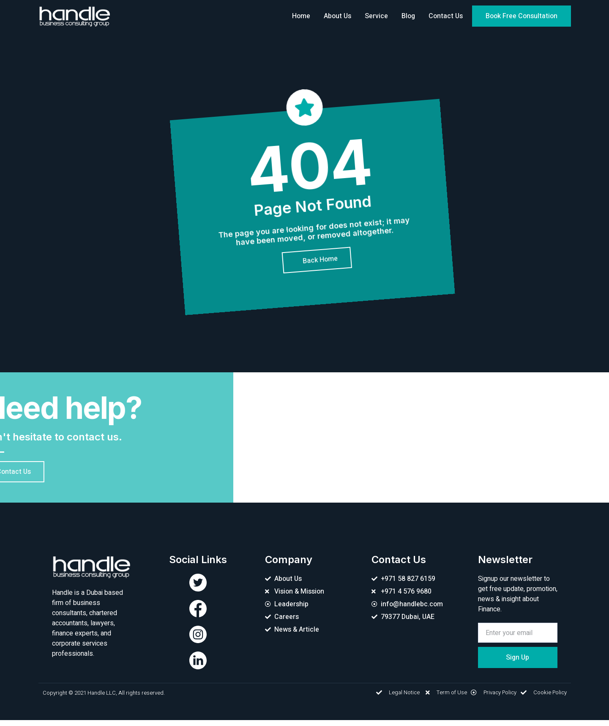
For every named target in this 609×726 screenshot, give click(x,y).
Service (376, 16)
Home (301, 16)
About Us (337, 16)
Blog (408, 16)
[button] (521, 16)
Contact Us (446, 16)
